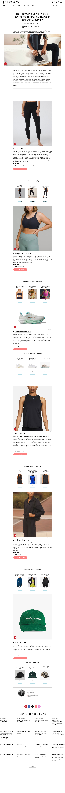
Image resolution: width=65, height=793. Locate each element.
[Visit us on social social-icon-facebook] (56, 2)
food (14, 5)
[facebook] (29, 706)
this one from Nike (44, 648)
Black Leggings (20, 149)
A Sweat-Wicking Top (23, 434)
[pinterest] (5, 63)
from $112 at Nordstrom (20, 349)
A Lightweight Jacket (22, 540)
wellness (26, 5)
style (9, 5)
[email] (39, 706)
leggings (41, 73)
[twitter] (32, 706)
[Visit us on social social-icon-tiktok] (52, 2)
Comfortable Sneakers (23, 332)
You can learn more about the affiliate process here (34, 32)
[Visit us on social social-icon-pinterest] (54, 2)
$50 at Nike (20, 454)
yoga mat (29, 79)
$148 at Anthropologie (20, 557)
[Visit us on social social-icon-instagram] (58, 2)
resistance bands (44, 79)
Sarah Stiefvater (28, 26)
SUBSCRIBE (55, 5)
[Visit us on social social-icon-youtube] (61, 2)
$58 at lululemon (20, 269)
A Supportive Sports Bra (23, 254)
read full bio (29, 696)
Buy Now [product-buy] (20, 201)
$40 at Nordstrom (20, 658)
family (19, 5)
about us (34, 5)
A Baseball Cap (20, 642)
